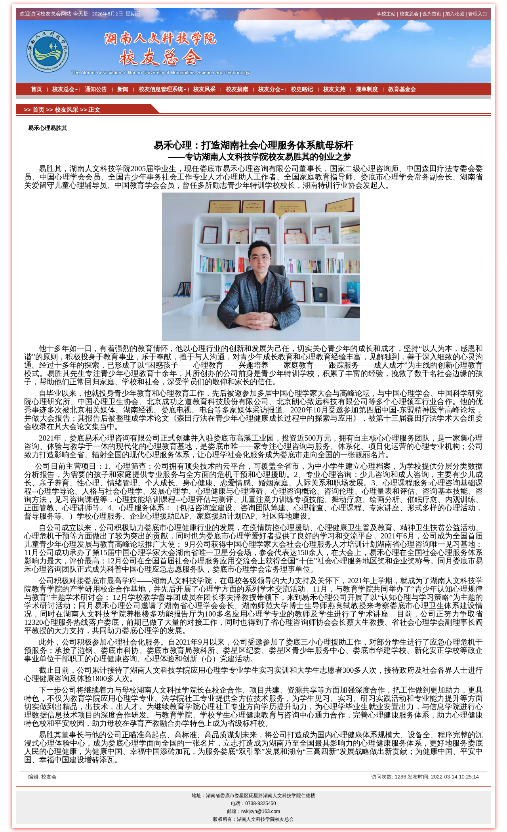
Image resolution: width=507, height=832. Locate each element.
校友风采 (204, 89)
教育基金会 (402, 89)
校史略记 (302, 89)
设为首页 (431, 14)
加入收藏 (454, 14)
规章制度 (367, 89)
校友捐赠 (237, 89)
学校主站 (386, 14)
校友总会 (409, 14)
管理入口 (477, 14)
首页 (36, 89)
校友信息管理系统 (161, 89)
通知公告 (96, 89)
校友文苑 (334, 89)
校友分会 (269, 89)
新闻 (122, 89)
